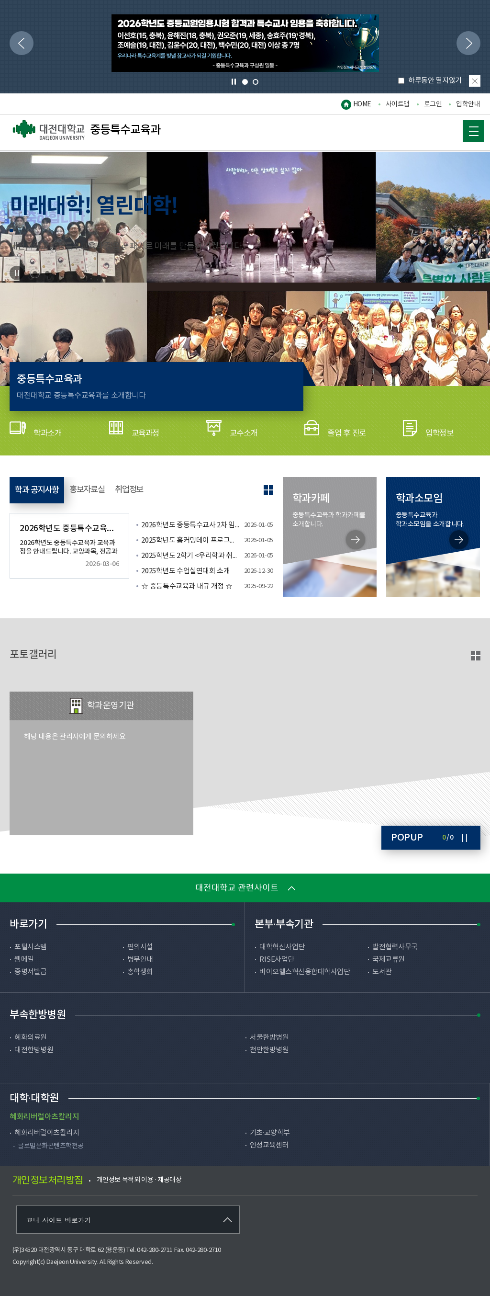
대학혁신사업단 (282, 947)
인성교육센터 (269, 1145)
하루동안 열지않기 (430, 81)
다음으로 (466, 41)
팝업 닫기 (474, 81)
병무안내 (140, 959)
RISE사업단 (276, 959)
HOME (362, 104)
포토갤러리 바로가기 (475, 655)
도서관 (382, 972)
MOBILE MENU (468, 129)
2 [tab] (255, 82)
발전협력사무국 (395, 947)
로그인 (433, 104)
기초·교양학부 (270, 1133)
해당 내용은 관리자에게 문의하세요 (74, 737)
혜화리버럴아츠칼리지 (46, 1133)
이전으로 (19, 41)
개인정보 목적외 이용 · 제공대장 (139, 1180)
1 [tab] (245, 82)
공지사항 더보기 (268, 490)
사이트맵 (398, 104)
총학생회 (140, 972)
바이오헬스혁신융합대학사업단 (304, 972)
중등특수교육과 (86, 130)
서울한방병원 (269, 1038)
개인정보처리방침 (47, 1181)
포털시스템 (30, 947)
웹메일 (24, 959)
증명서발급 (30, 972)
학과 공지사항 (42, 490)
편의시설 (140, 947)
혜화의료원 (30, 1038)
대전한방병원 (33, 1050)
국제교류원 (388, 959)
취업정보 (153, 490)
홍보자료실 (102, 490)
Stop (17, 273)
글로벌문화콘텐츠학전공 (51, 1146)
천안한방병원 (269, 1050)
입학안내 (468, 104)
